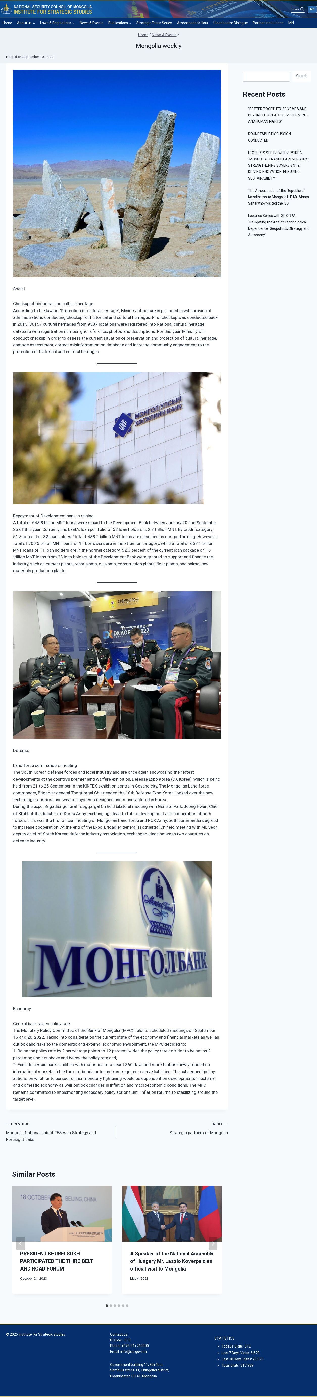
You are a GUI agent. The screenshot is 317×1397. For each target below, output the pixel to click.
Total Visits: (231, 1365)
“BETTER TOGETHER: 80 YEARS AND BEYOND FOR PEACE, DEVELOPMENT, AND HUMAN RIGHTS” (278, 115)
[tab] (107, 1305)
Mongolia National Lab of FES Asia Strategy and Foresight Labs (59, 1131)
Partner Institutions (268, 23)
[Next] (213, 1243)
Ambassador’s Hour (192, 23)
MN (312, 9)
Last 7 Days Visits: (236, 1353)
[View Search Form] (298, 9)
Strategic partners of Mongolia (174, 1127)
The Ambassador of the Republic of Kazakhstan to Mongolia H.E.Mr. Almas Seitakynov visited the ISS (278, 197)
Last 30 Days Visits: (237, 1359)
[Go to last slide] (20, 1243)
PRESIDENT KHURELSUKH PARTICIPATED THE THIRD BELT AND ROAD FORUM (56, 1261)
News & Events (91, 23)
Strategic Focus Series (154, 23)
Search (301, 76)
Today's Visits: (233, 1346)
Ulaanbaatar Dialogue (230, 23)
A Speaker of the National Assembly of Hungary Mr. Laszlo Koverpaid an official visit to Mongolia (171, 1261)
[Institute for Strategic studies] (46, 9)
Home (7, 23)
